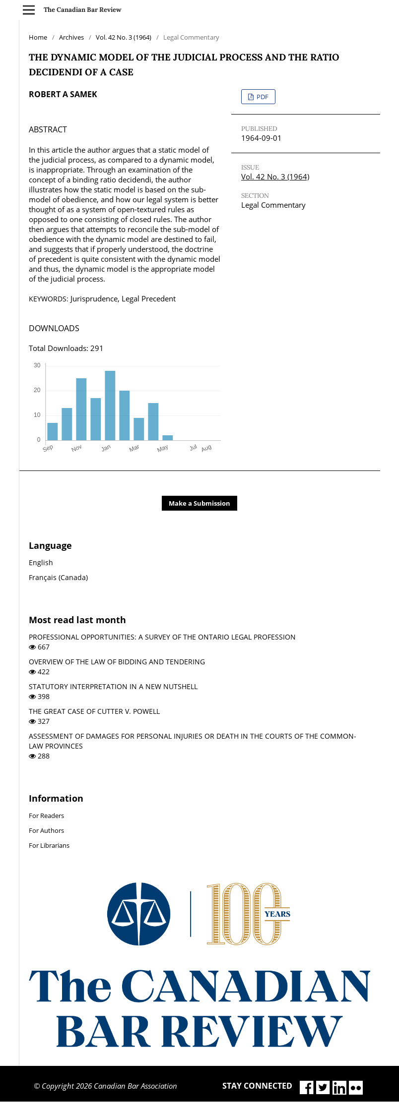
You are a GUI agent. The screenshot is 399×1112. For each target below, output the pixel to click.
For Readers (46, 815)
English (41, 562)
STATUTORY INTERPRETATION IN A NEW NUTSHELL (113, 686)
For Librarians (49, 845)
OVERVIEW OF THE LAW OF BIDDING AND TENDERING (117, 661)
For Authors (46, 830)
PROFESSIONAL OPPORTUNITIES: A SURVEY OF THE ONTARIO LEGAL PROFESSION (162, 637)
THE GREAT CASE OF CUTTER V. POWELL (94, 711)
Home (38, 37)
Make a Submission (199, 503)
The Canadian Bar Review (83, 9)
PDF (261, 96)
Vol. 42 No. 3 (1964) (123, 37)
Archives (71, 37)
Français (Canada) (58, 577)
